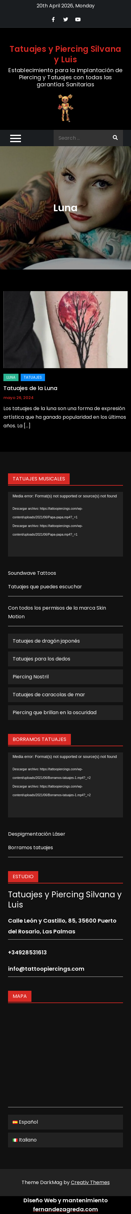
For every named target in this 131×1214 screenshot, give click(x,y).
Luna (10, 377)
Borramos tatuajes (30, 847)
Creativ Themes (90, 1182)
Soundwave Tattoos (32, 573)
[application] (65, 524)
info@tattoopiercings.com (46, 969)
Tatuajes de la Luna (30, 388)
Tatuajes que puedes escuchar (45, 586)
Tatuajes (33, 377)
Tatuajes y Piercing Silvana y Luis (65, 54)
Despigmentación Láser (36, 833)
